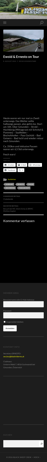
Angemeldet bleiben (13, 322)
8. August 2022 (9, 61)
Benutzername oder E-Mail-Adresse (18, 299)
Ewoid (31, 184)
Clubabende (23, 198)
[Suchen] (41, 444)
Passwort (7, 311)
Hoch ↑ (37, 457)
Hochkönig (10, 188)
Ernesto (20, 184)
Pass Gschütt (24, 188)
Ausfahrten (12, 179)
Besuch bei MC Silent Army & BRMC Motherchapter (23, 208)
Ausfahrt (9, 184)
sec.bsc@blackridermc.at (13, 356)
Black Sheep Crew (22, 457)
